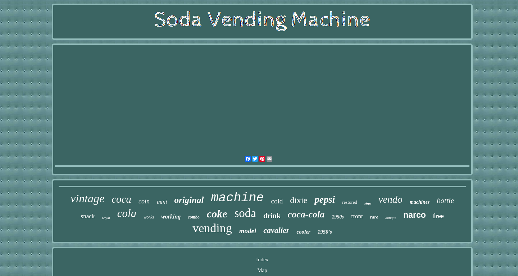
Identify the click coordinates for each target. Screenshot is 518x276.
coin (144, 201)
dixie (298, 200)
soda (245, 213)
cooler (303, 232)
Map (262, 270)
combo (194, 217)
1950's (325, 232)
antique (390, 218)
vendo (390, 199)
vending (212, 228)
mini (162, 202)
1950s (338, 217)
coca (121, 199)
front (357, 216)
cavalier (276, 230)
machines (420, 202)
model (247, 231)
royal (106, 218)
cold (277, 201)
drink (272, 216)
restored (349, 202)
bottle (445, 200)
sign (367, 203)
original (189, 200)
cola (126, 213)
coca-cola (306, 214)
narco (414, 215)
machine (237, 198)
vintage (87, 198)
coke (217, 214)
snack (88, 216)
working (171, 216)
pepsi (324, 199)
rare (374, 217)
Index (262, 259)
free (438, 216)
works (149, 217)
